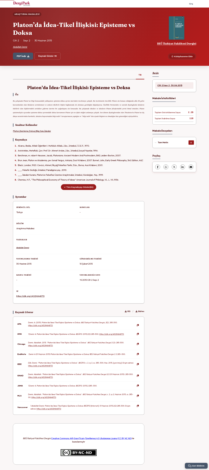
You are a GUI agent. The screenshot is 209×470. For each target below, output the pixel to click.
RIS (127, 311)
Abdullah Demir (20, 46)
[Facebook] (157, 166)
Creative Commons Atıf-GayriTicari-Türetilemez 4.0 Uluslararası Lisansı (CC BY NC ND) (91, 438)
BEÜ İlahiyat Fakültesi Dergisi (176, 43)
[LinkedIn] (182, 166)
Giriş (191, 4)
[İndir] (191, 142)
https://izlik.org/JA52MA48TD (30, 296)
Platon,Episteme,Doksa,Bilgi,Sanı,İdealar (32, 131)
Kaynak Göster (47, 56)
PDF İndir (23, 56)
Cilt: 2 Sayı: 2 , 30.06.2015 (169, 85)
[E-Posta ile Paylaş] (191, 166)
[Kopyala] (138, 325)
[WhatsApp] (165, 166)
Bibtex (140, 311)
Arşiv (155, 73)
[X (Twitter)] (174, 166)
